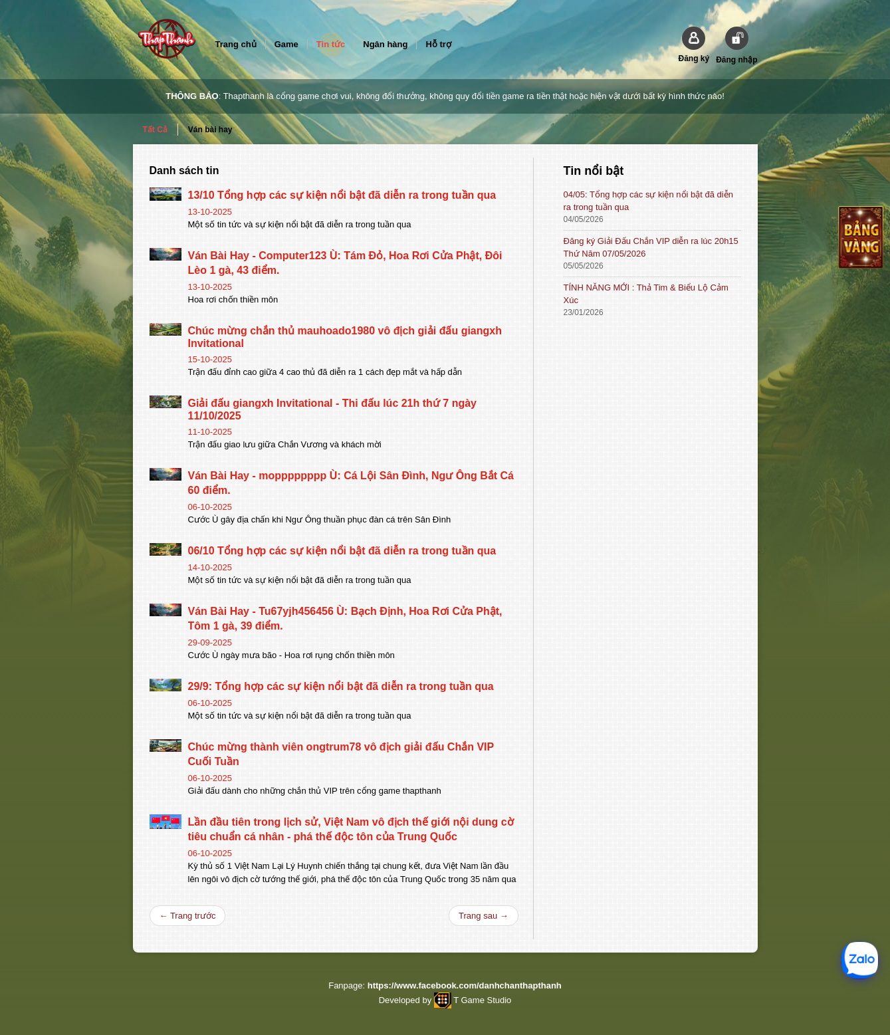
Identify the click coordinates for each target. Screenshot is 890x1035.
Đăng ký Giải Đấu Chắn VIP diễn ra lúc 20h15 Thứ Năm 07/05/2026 (651, 247)
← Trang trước (188, 916)
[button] (693, 45)
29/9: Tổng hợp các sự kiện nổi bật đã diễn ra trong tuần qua (341, 686)
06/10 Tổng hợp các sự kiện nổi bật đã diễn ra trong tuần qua (342, 550)
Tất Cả (155, 129)
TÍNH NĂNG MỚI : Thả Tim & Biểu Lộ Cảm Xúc (646, 294)
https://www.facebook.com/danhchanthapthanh (465, 985)
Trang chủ (236, 44)
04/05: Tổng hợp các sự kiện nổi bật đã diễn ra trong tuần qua (648, 200)
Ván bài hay (210, 129)
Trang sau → (483, 916)
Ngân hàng (385, 44)
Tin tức (330, 44)
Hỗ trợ (438, 44)
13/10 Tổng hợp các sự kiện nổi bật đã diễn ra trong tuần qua (342, 195)
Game (286, 44)
